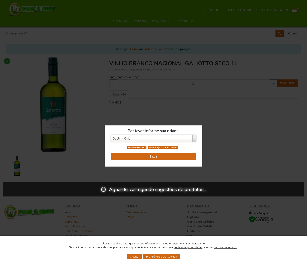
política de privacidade (188, 247)
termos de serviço (225, 247)
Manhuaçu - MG (136, 147)
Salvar (153, 156)
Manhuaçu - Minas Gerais (163, 147)
